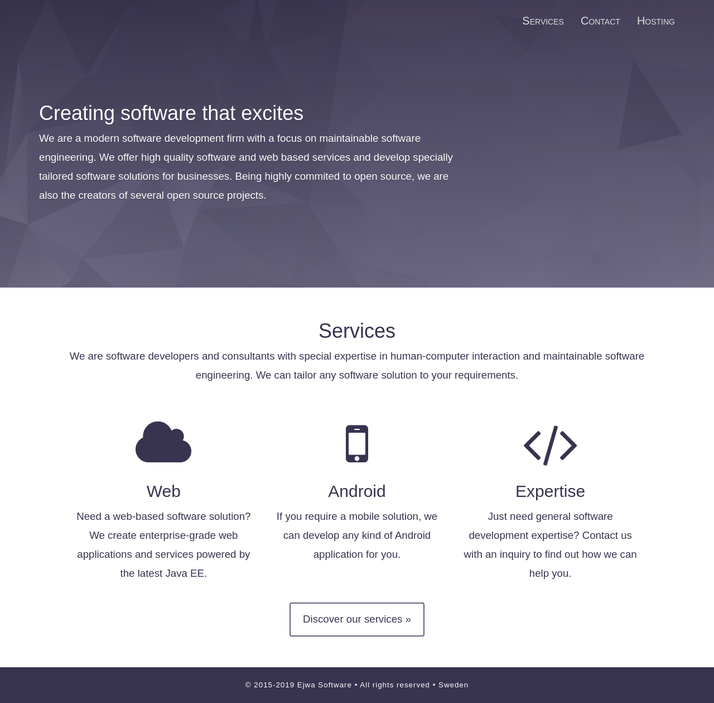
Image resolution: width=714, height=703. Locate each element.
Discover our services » (357, 619)
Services (543, 21)
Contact (600, 21)
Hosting (656, 21)
